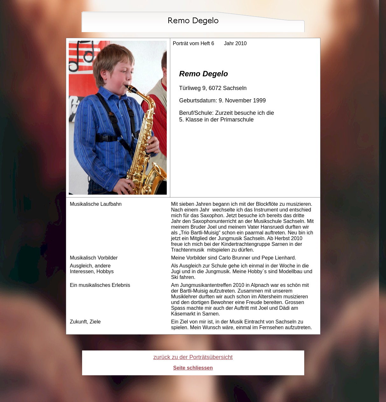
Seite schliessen (193, 368)
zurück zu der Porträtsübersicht (193, 357)
